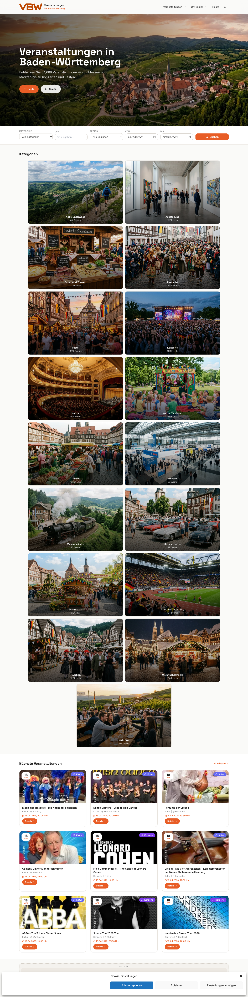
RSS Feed (185, 926)
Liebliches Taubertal (138, 931)
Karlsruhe (36, 463)
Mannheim (25, 926)
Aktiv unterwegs (82, 907)
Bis (162, 131)
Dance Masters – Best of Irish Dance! (115, 398)
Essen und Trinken (83, 917)
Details (30, 412)
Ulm (107, 466)
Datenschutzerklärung (192, 922)
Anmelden (152, 823)
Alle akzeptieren (132, 985)
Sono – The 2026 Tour (106, 523)
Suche (50, 88)
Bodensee (132, 907)
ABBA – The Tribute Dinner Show (41, 523)
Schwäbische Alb (136, 950)
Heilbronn (179, 402)
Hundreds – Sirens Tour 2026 (182, 523)
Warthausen (37, 527)
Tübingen (24, 936)
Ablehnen (177, 985)
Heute (215, 6)
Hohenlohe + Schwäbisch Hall (143, 917)
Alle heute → (221, 354)
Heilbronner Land (136, 912)
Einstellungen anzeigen (221, 985)
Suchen (212, 136)
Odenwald (132, 941)
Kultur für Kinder (82, 941)
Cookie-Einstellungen (192, 931)
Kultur (77, 365)
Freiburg (35, 402)
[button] (241, 976)
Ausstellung (79, 912)
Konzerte (147, 426)
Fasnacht (78, 922)
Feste (76, 926)
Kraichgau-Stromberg (139, 922)
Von (127, 131)
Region (94, 131)
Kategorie (25, 131)
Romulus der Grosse (177, 398)
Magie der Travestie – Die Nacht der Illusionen (49, 398)
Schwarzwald (134, 955)
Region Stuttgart (136, 946)
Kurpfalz (131, 926)
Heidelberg (25, 917)
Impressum (186, 917)
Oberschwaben (135, 936)
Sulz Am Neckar (110, 402)
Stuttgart (110, 527)
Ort (57, 131)
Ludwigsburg (26, 931)
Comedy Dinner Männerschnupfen (42, 459)
